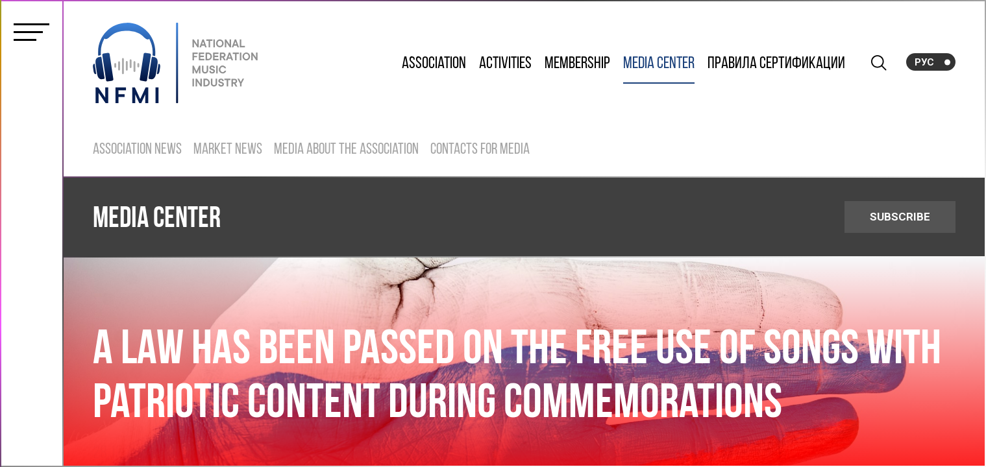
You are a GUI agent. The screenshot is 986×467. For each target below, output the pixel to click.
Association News (137, 150)
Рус (924, 62)
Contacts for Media (480, 150)
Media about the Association (346, 150)
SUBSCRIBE (900, 216)
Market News (227, 150)
